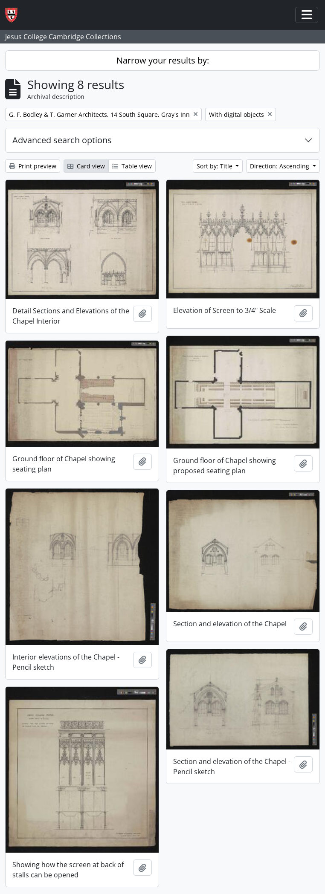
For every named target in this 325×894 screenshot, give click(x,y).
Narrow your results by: (162, 60)
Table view (132, 166)
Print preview (32, 166)
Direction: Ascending (280, 166)
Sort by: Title (215, 166)
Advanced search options (62, 140)
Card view (86, 166)
